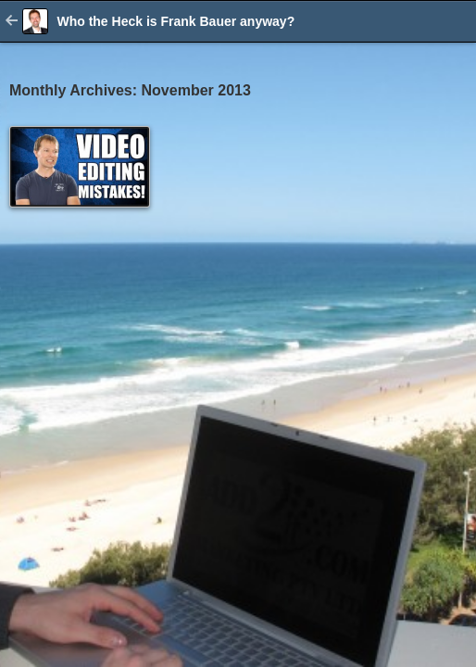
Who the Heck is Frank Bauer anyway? (175, 21)
